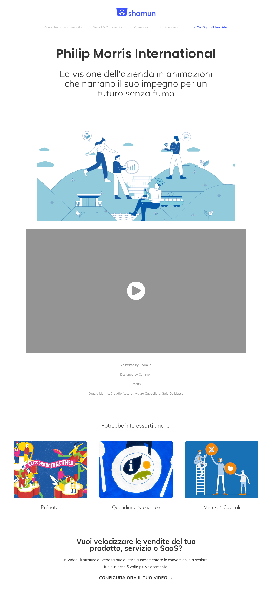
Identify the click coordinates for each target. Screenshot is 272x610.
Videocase (141, 27)
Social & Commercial (108, 27)
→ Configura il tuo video (210, 27)
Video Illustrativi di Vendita (63, 27)
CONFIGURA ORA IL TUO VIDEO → (136, 578)
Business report (171, 27)
